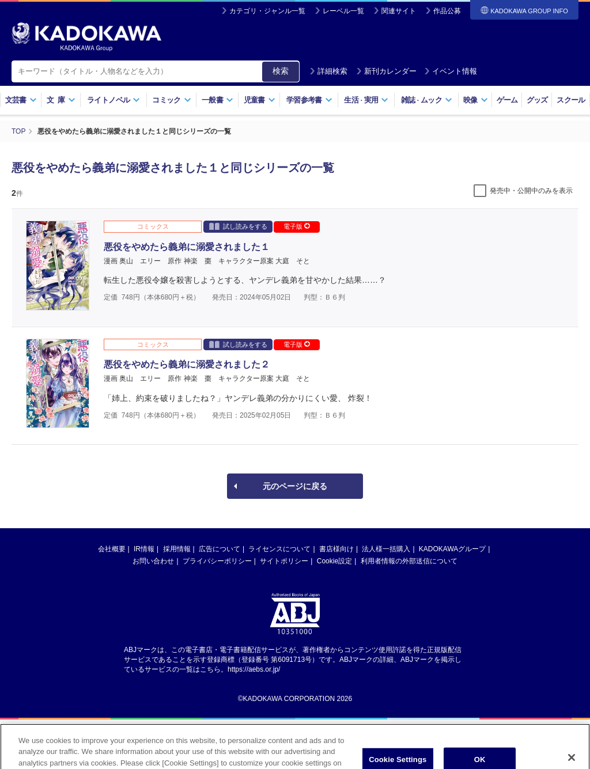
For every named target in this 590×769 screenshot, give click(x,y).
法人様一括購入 (386, 549)
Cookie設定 (334, 561)
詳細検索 (328, 71)
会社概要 (112, 549)
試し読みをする (238, 226)
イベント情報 (450, 71)
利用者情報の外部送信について (409, 561)
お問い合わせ (153, 561)
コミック (171, 100)
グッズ (537, 100)
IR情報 (144, 549)
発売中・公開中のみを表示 (531, 191)
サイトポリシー (284, 561)
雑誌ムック (426, 100)
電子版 (296, 226)
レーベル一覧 (343, 11)
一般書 (217, 100)
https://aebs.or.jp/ (254, 669)
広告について (219, 549)
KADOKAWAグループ (452, 549)
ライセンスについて (279, 549)
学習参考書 (309, 100)
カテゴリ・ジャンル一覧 (267, 11)
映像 (475, 100)
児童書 (259, 100)
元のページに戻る (295, 486)
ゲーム (507, 100)
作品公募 (447, 11)
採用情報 (177, 549)
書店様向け (336, 549)
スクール (571, 100)
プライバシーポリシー (217, 561)
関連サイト (398, 11)
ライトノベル (113, 100)
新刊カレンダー (386, 71)
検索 (281, 70)
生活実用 (366, 100)
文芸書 (21, 100)
